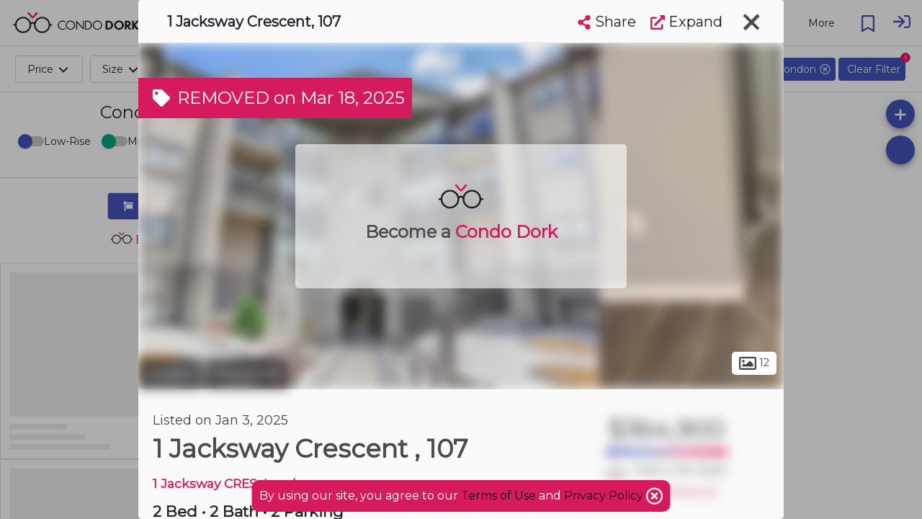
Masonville (247, 373)
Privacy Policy (605, 495)
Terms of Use (498, 495)
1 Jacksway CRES (205, 483)
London (170, 373)
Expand (686, 21)
